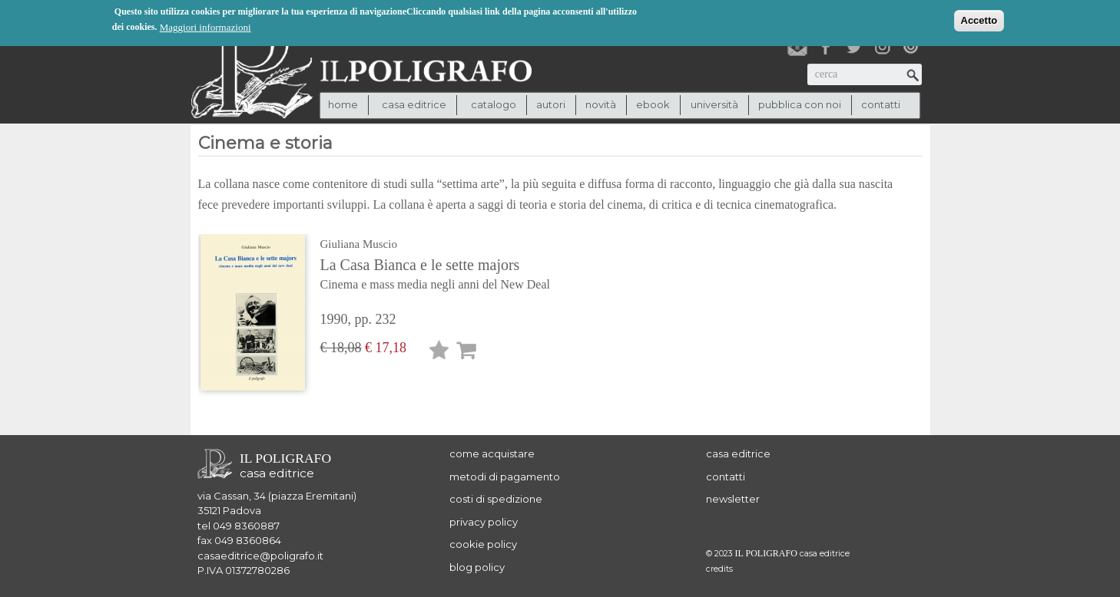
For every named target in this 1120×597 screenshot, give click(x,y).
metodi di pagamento (504, 476)
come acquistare (492, 453)
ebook (653, 104)
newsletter (733, 499)
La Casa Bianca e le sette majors (443, 275)
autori (550, 104)
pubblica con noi (799, 104)
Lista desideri (439, 352)
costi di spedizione (495, 499)
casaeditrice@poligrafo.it (260, 555)
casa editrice (738, 453)
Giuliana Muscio (358, 244)
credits (719, 569)
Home (343, 104)
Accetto (979, 19)
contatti (880, 104)
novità (600, 104)
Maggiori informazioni (205, 26)
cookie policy (483, 544)
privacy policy (483, 522)
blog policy (477, 567)
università (714, 104)
